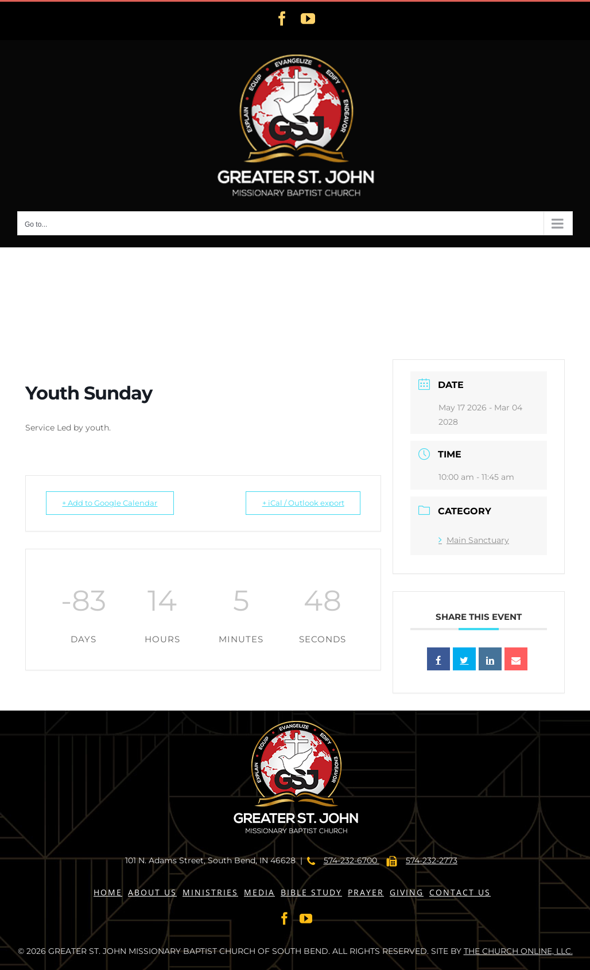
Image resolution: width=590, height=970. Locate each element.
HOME (108, 892)
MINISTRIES (210, 892)
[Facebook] (284, 918)
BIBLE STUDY (311, 892)
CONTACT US (460, 892)
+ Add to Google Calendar (113, 502)
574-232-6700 (351, 860)
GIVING (407, 892)
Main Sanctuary (473, 540)
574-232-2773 (431, 860)
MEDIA (259, 892)
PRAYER (366, 892)
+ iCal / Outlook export (299, 502)
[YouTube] (306, 918)
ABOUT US (152, 892)
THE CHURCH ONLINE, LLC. (518, 951)
